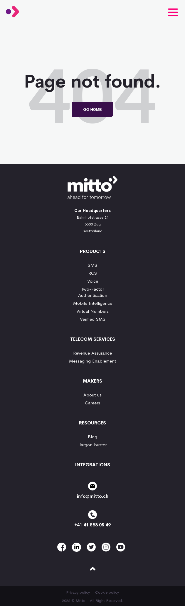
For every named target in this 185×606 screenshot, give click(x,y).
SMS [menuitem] (92, 265)
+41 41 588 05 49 (92, 519)
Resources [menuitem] (92, 423)
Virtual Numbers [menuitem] (92, 311)
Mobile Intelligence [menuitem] (92, 303)
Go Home (92, 109)
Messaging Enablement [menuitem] (92, 361)
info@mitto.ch (92, 490)
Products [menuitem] (92, 251)
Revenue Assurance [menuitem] (92, 353)
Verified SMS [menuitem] (92, 319)
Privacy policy (78, 592)
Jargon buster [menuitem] (93, 444)
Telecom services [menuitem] (92, 339)
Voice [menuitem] (92, 281)
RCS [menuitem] (92, 273)
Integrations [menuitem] (92, 465)
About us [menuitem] (92, 395)
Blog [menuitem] (92, 436)
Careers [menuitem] (92, 403)
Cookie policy (107, 592)
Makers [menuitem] (92, 381)
